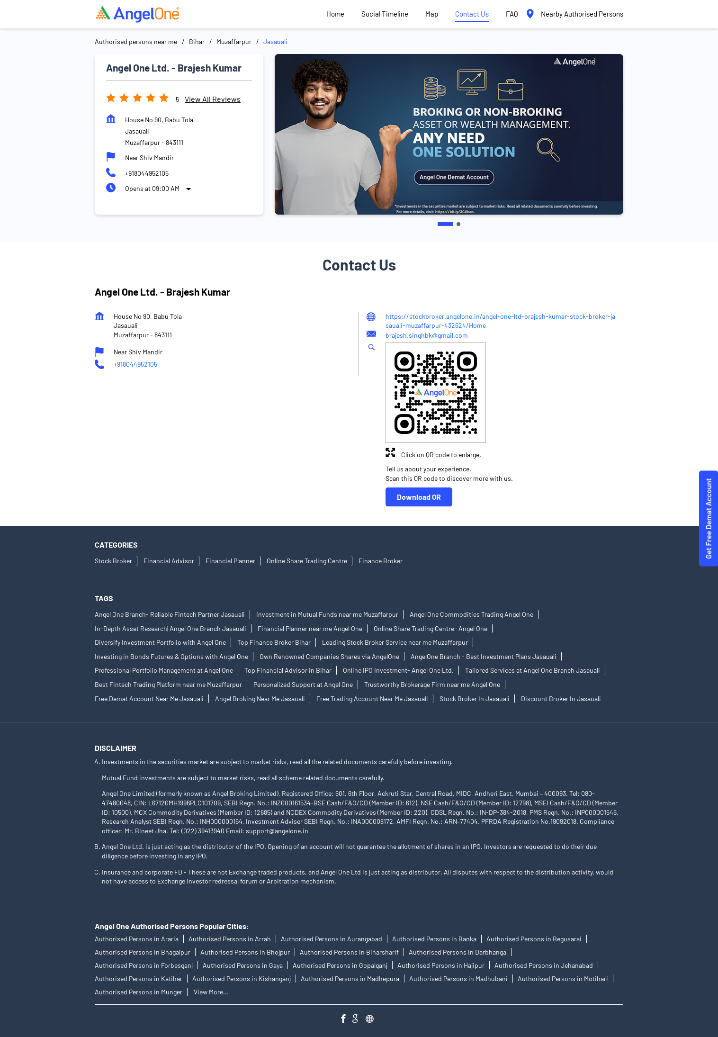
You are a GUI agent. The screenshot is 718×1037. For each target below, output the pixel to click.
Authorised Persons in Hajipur (441, 965)
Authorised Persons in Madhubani (458, 978)
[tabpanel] (449, 134)
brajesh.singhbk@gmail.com (427, 335)
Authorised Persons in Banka (434, 939)
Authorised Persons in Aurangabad (331, 939)
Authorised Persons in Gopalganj (340, 965)
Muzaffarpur (233, 41)
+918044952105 (147, 173)
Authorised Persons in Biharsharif (349, 952)
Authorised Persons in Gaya (243, 965)
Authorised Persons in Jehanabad (543, 965)
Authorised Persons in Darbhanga (457, 952)
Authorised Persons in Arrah (229, 939)
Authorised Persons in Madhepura (350, 978)
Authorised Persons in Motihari (563, 978)
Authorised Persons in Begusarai (534, 939)
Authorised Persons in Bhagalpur (142, 952)
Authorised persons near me (136, 41)
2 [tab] (458, 224)
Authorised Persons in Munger (138, 992)
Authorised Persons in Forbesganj (144, 965)
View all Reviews (213, 98)
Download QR (419, 496)
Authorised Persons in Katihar (138, 978)
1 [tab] (445, 224)
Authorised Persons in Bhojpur (245, 952)
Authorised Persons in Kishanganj (241, 978)
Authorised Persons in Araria (137, 939)
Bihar (197, 41)
